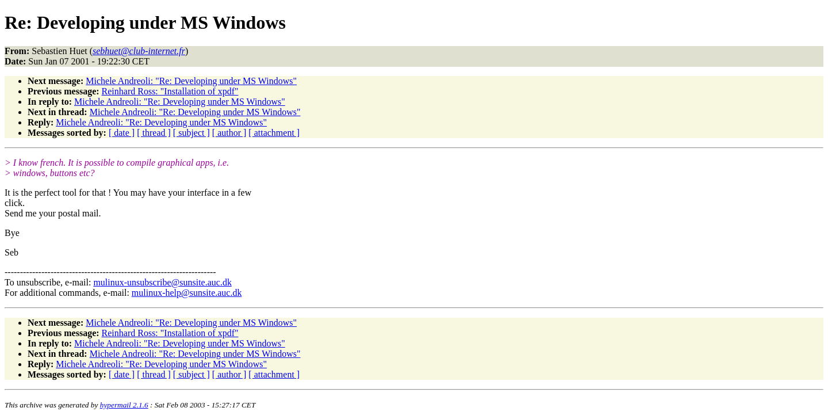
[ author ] (229, 133)
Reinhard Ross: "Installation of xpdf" (170, 91)
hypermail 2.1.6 (124, 405)
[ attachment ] (274, 133)
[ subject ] (191, 133)
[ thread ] (154, 133)
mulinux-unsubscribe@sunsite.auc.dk (162, 282)
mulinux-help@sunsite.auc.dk (187, 293)
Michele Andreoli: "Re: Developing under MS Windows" (191, 81)
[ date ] (122, 133)
